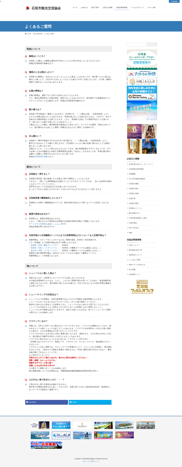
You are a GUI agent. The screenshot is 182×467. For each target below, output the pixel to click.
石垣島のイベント (135, 208)
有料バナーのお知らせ (137, 265)
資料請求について (135, 255)
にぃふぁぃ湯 (56, 224)
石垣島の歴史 (134, 203)
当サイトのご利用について (91, 461)
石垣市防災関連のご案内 (138, 218)
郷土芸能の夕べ (134, 213)
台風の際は (133, 223)
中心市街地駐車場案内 (137, 179)
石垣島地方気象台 (41, 156)
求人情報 (132, 269)
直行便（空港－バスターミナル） (45, 250)
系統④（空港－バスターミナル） (45, 248)
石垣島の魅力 (134, 188)
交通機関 (132, 174)
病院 (130, 233)
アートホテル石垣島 (37, 224)
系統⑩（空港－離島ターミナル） (45, 245)
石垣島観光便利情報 (136, 169)
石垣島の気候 (134, 193)
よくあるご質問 (134, 260)
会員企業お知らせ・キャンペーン (141, 164)
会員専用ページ (134, 274)
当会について (134, 245)
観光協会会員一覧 (135, 250)
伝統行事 (132, 198)
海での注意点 (134, 228)
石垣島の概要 (134, 184)
